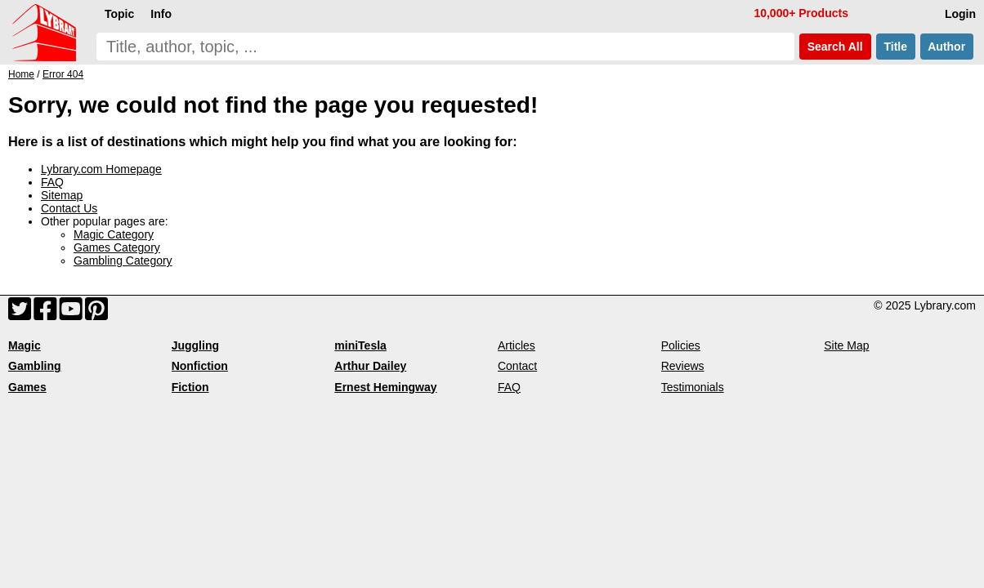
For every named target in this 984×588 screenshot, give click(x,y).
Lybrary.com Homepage (101, 169)
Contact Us (69, 208)
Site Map (846, 345)
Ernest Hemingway (385, 387)
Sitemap (62, 195)
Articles (516, 345)
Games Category (117, 247)
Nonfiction (200, 365)
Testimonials (692, 387)
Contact (517, 365)
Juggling (195, 345)
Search (835, 46)
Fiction (190, 387)
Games (27, 387)
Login (960, 13)
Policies (680, 345)
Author (946, 46)
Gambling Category (123, 260)
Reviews (682, 365)
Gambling (34, 365)
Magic (24, 345)
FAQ (52, 182)
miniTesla (360, 345)
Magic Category (114, 234)
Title (895, 46)
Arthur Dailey (370, 365)
